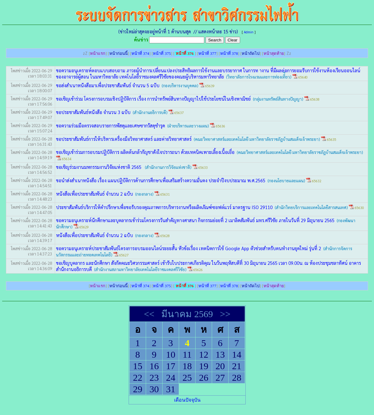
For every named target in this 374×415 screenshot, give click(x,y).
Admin (248, 32)
